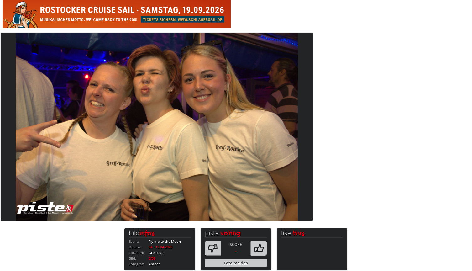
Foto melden (236, 263)
